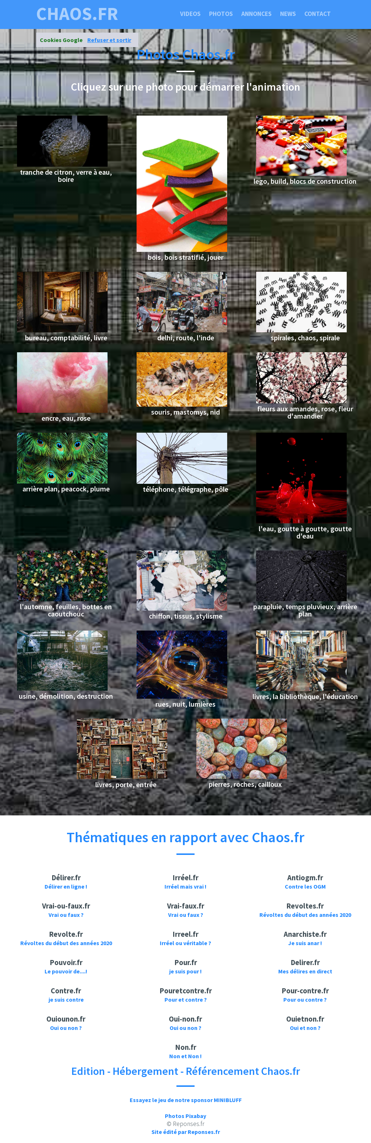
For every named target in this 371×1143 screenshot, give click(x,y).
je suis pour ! (185, 971)
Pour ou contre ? (305, 999)
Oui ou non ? (66, 1027)
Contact (317, 14)
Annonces (256, 14)
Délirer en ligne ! (66, 886)
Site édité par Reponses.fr (185, 1131)
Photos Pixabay (185, 1115)
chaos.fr (77, 14)
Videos (190, 14)
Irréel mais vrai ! (185, 886)
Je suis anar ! (305, 943)
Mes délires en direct (305, 971)
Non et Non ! (185, 1056)
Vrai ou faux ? (66, 914)
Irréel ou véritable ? (185, 943)
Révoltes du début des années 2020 (305, 914)
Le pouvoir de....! (66, 971)
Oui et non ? (305, 1027)
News (288, 14)
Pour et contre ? (185, 999)
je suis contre (66, 999)
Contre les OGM (305, 886)
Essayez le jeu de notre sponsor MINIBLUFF (186, 1099)
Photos (221, 14)
